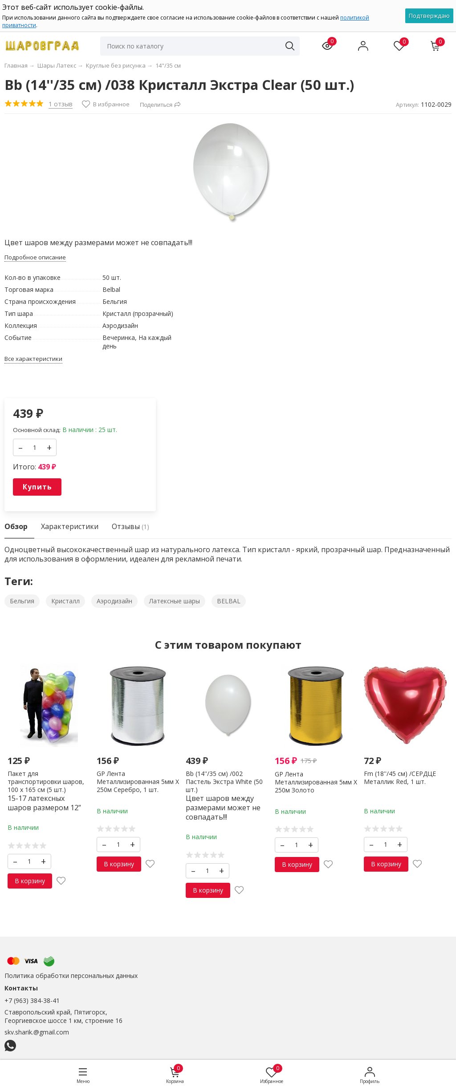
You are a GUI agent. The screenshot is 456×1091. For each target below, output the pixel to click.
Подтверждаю (429, 16)
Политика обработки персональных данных (71, 975)
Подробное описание (35, 257)
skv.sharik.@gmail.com (36, 1032)
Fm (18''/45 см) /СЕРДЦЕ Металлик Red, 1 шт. (400, 777)
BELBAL (228, 601)
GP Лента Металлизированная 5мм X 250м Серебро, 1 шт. (138, 781)
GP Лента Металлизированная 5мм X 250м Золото (316, 782)
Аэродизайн (114, 601)
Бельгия (22, 601)
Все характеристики (33, 359)
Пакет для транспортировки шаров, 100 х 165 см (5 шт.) (46, 781)
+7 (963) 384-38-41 (32, 1000)
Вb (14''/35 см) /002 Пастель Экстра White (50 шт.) (224, 781)
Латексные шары (174, 601)
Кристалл (65, 601)
